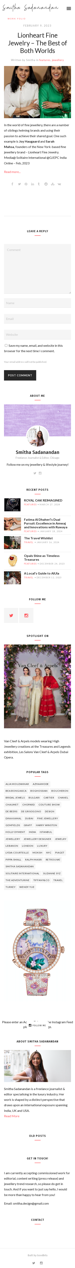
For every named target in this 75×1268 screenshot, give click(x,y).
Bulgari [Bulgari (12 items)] (34, 797)
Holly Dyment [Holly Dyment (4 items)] (15, 831)
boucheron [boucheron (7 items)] (59, 790)
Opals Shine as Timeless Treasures (42, 557)
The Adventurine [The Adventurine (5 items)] (18, 880)
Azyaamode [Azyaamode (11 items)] (41, 783)
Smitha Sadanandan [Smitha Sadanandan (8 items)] (20, 866)
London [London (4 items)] (27, 845)
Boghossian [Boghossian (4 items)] (39, 790)
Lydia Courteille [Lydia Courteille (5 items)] (17, 852)
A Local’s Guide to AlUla (41, 573)
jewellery (58, 60)
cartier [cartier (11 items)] (49, 797)
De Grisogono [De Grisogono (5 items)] (31, 811)
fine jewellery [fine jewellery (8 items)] (47, 818)
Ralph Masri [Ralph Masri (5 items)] (33, 859)
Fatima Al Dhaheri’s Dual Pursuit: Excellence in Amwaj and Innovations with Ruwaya (45, 523)
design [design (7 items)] (49, 811)
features (44, 60)
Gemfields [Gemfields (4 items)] (13, 825)
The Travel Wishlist (38, 538)
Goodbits (42, 1255)
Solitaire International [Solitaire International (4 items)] (22, 873)
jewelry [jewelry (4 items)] (60, 838)
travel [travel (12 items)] (58, 880)
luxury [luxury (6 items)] (42, 845)
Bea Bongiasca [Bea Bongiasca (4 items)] (16, 790)
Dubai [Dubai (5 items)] (29, 818)
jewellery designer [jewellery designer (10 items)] (37, 838)
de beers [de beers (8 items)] (11, 811)
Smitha (30, 60)
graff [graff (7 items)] (28, 825)
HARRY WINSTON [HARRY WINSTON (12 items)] (46, 825)
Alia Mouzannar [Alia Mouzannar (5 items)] (17, 783)
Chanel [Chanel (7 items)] (63, 797)
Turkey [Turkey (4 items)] (11, 886)
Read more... (12, 172)
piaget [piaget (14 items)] (59, 852)
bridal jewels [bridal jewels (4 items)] (15, 797)
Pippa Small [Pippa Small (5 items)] (13, 859)
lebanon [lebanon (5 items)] (12, 845)
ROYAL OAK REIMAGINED (43, 500)
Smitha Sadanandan (31, 8)
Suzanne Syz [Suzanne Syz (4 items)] (51, 873)
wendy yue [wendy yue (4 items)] (27, 886)
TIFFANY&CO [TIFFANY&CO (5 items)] (41, 880)
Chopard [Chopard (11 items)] (28, 804)
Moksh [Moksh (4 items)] (37, 852)
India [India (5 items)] (32, 831)
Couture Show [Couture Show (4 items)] (49, 804)
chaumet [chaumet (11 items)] (12, 804)
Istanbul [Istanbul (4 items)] (46, 831)
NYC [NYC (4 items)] (49, 852)
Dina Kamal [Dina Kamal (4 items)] (13, 818)
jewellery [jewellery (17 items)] (13, 838)
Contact (37, 1220)
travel (29, 542)
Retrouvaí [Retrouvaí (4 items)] (53, 859)
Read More (11, 1116)
